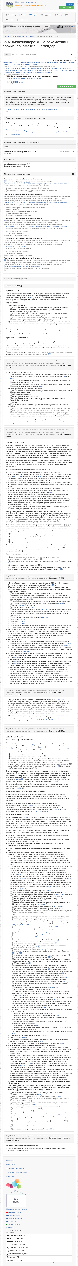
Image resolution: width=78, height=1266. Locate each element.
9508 (60, 569)
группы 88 (26, 651)
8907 (51, 720)
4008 (39, 1095)
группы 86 (17, 788)
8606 (52, 492)
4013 (29, 1101)
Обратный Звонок (66, 7)
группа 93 (21, 623)
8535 (19, 995)
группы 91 (21, 621)
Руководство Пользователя (16, 1209)
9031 (13, 1033)
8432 (50, 927)
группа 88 (9, 749)
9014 (57, 1015)
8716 (46, 811)
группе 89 (61, 700)
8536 (26, 995)
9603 (66, 627)
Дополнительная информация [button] (15, 279)
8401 (42, 609)
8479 (47, 609)
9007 (51, 1013)
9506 (53, 585)
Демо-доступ (10, 1164)
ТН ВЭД (58, 15)
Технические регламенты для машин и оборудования (22, 266)
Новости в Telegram (13, 1215)
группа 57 (29, 1111)
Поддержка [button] (46, 15)
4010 (59, 1097)
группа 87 (42, 747)
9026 (37, 1025)
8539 (55, 999)
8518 (26, 985)
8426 (13, 925)
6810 (11, 378)
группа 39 (60, 603)
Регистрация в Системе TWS (15, 1168)
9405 (66, 625)
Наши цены (10, 1176)
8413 (54, 907)
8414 (61, 907)
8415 (59, 909)
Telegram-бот (11, 1221)
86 (5, 196)
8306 (32, 607)
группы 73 (23, 878)
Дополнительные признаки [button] (14, 91)
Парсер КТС (31, 2)
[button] (39, 174)
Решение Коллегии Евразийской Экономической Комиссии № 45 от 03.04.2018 (32, 109)
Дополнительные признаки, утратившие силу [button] (21, 142)
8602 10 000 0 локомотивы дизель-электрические (25, 78)
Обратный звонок (13, 1224)
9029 (34, 1029)
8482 (57, 611)
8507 (49, 957)
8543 (66, 977)
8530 (41, 386)
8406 (40, 901)
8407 (38, 905)
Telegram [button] (33, 15)
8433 (56, 927)
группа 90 (50, 1117)
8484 (24, 597)
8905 (46, 720)
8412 (43, 905)
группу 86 (16, 657)
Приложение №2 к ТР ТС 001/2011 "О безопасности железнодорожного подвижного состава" (35, 183)
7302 (28, 382)
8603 (20, 476)
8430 (21, 925)
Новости (22, 15)
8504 (20, 953)
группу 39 (68, 878)
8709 (40, 811)
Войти (69, 4)
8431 (27, 925)
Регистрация (22, 20)
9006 (45, 1013)
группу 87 (16, 661)
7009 (42, 1117)
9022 (34, 1023)
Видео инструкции (13, 1212)
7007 (58, 1115)
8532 (49, 989)
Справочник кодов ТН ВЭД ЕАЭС (23, 36)
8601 (31, 298)
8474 (47, 933)
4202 (34, 1105)
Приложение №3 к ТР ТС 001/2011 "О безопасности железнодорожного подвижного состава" (35, 226)
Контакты (19, 2)
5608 (58, 1107)
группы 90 (21, 619)
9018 (36, 1019)
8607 (25, 388)
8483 (17, 615)
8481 (51, 611)
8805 (42, 720)
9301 (9, 563)
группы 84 (33, 937)
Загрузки (10, 1227)
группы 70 (25, 1123)
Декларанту (11, 15)
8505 (68, 955)
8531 (63, 973)
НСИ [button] (67, 15)
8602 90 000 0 (15, 135)
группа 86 (30, 745)
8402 (52, 897)
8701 (49, 354)
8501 (13, 953)
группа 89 (65, 749)
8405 (60, 899)
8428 (17, 925)
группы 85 (45, 949)
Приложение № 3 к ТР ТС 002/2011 (15, 246)
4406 (64, 376)
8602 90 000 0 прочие (16, 82)
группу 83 (49, 886)
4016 (30, 599)
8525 (51, 987)
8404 (59, 897)
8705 (36, 811)
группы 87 (67, 643)
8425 (67, 923)
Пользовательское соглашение (16, 1172)
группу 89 (16, 663)
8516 (64, 981)
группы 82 (21, 605)
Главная (6, 36)
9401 (51, 1129)
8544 (44, 1007)
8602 (5, 181)
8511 (30, 963)
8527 (57, 987)
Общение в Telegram (14, 1218)
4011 (24, 1101)
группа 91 (45, 1035)
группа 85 (44, 617)
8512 (49, 969)
